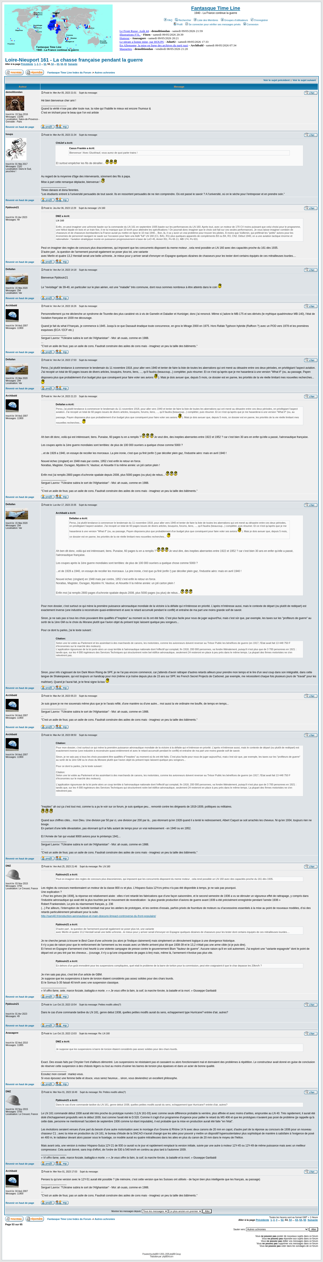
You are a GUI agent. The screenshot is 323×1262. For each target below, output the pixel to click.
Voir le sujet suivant (304, 80)
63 (58, 64)
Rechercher (183, 20)
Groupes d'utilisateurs (234, 20)
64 (62, 64)
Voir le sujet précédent (276, 80)
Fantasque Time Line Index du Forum (69, 72)
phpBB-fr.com (167, 1256)
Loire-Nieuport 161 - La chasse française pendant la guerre (74, 60)
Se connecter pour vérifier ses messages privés (213, 24)
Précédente (27, 64)
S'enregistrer (259, 20)
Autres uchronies (105, 72)
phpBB (155, 1254)
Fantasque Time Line (215, 8)
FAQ (168, 20)
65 (65, 64)
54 (52, 64)
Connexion (251, 24)
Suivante (72, 64)
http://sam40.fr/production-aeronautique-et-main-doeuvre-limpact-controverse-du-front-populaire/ (98, 916)
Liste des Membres (206, 20)
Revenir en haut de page (20, 127)
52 (45, 64)
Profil (178, 24)
